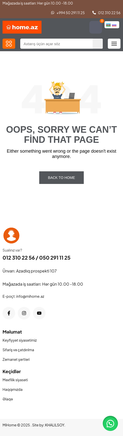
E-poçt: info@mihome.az (23, 296)
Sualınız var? (12, 250)
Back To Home (61, 178)
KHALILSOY (54, 425)
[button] (9, 44)
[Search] (98, 44)
